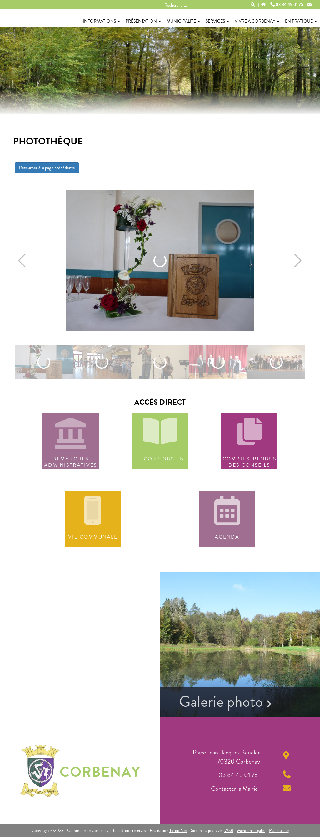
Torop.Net (178, 830)
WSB (228, 830)
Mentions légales (251, 830)
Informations (101, 21)
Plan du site (279, 830)
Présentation (143, 21)
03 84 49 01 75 (287, 5)
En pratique (301, 21)
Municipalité (183, 21)
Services (217, 21)
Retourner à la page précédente (47, 167)
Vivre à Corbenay (257, 21)
